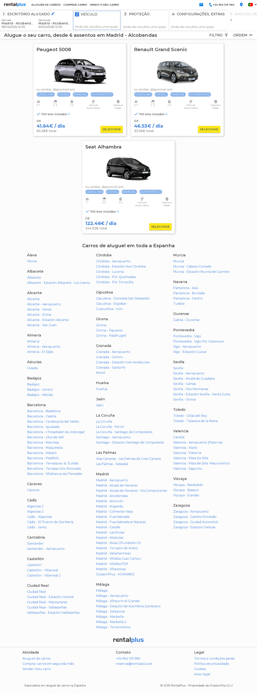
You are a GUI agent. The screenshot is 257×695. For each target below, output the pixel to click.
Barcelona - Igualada (43, 427)
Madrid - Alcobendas (112, 496)
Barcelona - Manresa (43, 442)
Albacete (34, 277)
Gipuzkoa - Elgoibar (111, 303)
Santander (35, 543)
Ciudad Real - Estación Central (50, 597)
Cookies (200, 669)
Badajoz (33, 384)
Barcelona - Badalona (43, 411)
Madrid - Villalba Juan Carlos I (118, 558)
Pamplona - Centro (188, 298)
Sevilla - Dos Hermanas (190, 389)
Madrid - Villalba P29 (112, 564)
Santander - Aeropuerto (46, 549)
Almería (33, 341)
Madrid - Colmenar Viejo (114, 511)
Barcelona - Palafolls (43, 458)
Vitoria (32, 261)
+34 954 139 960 (128, 658)
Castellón (34, 565)
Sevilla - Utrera (184, 399)
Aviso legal (202, 674)
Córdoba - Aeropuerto (113, 261)
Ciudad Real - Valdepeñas (47, 607)
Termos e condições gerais (214, 658)
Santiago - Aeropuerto (113, 437)
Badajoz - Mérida (40, 395)
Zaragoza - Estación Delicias (194, 527)
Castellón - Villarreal (42, 570)
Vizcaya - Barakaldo (188, 485)
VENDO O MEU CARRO (104, 4)
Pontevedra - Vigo (187, 336)
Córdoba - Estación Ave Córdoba (121, 266)
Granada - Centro (109, 357)
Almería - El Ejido (40, 352)
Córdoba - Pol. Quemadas (116, 277)
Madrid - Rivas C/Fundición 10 (118, 543)
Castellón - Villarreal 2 (44, 575)
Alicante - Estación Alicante (48, 320)
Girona (101, 325)
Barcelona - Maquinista (45, 448)
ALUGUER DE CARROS (46, 4)
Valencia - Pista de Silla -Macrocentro (201, 463)
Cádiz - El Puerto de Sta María (50, 522)
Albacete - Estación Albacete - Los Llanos (58, 283)
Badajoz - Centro (40, 389)
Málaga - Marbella (110, 617)
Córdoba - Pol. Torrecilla (114, 282)
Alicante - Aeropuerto (44, 304)
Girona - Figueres (109, 330)
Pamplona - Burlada (189, 293)
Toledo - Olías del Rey (190, 416)
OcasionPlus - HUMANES (115, 574)
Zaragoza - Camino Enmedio (195, 517)
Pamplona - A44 (185, 288)
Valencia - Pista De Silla (190, 458)
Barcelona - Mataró (42, 453)
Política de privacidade (211, 664)
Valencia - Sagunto (187, 468)
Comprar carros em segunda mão (48, 664)
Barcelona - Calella (41, 416)
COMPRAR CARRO (75, 4)
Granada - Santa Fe (110, 367)
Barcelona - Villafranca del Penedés (54, 474)
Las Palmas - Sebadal (112, 464)
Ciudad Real (36, 592)
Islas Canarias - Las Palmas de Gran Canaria (128, 459)
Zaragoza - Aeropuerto (191, 511)
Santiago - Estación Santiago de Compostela (130, 442)
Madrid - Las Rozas (110, 532)
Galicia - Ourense (186, 320)
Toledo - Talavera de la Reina (195, 421)
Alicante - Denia (39, 309)
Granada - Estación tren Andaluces (123, 362)
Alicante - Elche (39, 315)
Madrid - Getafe (108, 527)
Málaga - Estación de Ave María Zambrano (128, 606)
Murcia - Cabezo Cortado (192, 266)
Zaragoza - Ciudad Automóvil (195, 522)
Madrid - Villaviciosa (111, 569)
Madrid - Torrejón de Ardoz (117, 548)
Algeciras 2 (35, 506)
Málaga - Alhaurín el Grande (118, 601)
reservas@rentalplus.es (134, 664)
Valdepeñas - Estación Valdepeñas (53, 612)
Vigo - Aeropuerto (187, 346)
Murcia (178, 261)
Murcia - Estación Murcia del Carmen (201, 272)
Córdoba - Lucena (110, 272)
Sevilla (178, 368)
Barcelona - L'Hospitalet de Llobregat (56, 432)
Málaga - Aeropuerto (112, 596)
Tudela (178, 303)
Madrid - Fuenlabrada (112, 517)
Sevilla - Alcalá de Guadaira (194, 378)
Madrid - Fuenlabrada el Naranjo (121, 522)
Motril (100, 373)
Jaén (99, 405)
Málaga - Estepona (110, 611)
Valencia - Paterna (187, 453)
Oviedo (32, 368)
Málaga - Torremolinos (113, 627)
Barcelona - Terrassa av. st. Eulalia (52, 463)
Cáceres (33, 490)
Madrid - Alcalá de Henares (116, 485)
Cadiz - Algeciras (39, 517)
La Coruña (104, 421)
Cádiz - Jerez (37, 527)
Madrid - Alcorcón (109, 501)
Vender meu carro (36, 669)
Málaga (101, 590)
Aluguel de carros (36, 658)
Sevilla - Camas (184, 384)
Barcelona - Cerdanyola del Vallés (53, 421)
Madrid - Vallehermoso (113, 553)
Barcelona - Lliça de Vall (45, 437)
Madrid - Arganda (109, 506)
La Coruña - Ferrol (110, 427)
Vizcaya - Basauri (186, 490)
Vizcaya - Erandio (186, 495)
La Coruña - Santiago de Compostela (124, 432)
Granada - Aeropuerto (113, 352)
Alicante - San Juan (42, 325)
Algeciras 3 (35, 511)
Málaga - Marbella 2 (111, 622)
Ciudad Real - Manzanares (47, 602)
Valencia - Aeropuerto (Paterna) (198, 442)
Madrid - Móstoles (109, 538)
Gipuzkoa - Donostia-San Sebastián (123, 298)
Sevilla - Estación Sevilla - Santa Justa (201, 394)
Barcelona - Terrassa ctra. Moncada (54, 468)
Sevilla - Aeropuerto (188, 373)
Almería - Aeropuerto (43, 346)
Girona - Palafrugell (111, 335)
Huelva (101, 389)
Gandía (178, 437)
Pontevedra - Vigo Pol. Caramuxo (198, 341)
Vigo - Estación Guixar (190, 352)
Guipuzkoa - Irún (109, 309)
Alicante (33, 299)
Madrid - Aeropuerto (112, 480)
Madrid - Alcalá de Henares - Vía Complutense (131, 491)
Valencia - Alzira (185, 448)
